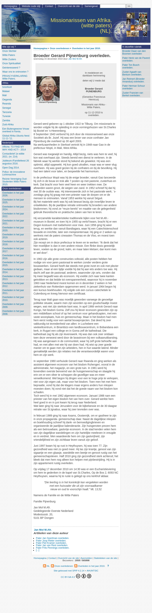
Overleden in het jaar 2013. (13, 278)
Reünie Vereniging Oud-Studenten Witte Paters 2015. (14, 182)
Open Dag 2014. (10, 167)
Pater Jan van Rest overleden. (52, 545)
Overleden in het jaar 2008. (13, 312)
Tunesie (6, 116)
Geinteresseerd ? (11, 67)
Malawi (6, 91)
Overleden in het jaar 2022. (13, 215)
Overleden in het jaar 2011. (13, 292)
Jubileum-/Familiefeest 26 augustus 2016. (15, 162)
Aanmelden (86, 558)
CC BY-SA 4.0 (76, 576)
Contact (49, 6)
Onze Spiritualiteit (11, 63)
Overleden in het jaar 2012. (13, 285)
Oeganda (7, 99)
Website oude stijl (31, 6)
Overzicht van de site (69, 6)
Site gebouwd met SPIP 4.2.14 (69, 570)
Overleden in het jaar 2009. (13, 305)
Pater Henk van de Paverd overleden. (136, 59)
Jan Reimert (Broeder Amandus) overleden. (133, 80)
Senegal (6, 108)
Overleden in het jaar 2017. (13, 250)
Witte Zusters (9, 59)
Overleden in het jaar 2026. (13, 194)
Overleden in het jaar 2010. (86, 48)
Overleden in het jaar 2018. (13, 243)
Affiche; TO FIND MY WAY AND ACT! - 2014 (14, 148)
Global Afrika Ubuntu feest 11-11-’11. (16, 137)
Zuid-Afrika (8, 124)
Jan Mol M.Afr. (75, 59)
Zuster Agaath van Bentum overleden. (132, 73)
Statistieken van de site (105, 558)
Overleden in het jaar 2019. (13, 236)
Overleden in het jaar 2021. (13, 222)
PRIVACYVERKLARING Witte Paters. (14, 77)
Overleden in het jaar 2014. (13, 271)
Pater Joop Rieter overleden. (51, 540)
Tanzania (7, 112)
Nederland (7, 142)
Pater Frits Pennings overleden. (52, 547)
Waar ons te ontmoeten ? (15, 71)
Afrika (5, 83)
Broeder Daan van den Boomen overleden (134, 52)
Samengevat (91, 6)
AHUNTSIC (92, 570)
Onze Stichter (9, 51)
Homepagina (40, 48)
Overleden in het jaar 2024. (13, 208)
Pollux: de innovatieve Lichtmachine (13, 173)
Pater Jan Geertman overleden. (52, 538)
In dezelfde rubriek (132, 46)
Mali (4, 95)
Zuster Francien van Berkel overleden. (132, 94)
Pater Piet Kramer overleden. (51, 543)
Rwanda (6, 103)
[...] (37, 550)
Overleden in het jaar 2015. (13, 264)
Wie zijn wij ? (9, 46)
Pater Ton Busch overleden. (130, 66)
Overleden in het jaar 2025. (13, 201)
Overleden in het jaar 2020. (13, 229)
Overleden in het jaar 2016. (13, 257)
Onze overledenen (59, 48)
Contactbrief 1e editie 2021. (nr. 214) (13, 155)
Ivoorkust (7, 87)
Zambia (6, 120)
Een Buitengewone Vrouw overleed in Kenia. (15, 130)
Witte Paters (8, 55)
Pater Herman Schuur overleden (133, 87)
